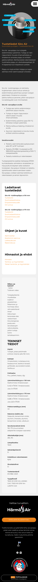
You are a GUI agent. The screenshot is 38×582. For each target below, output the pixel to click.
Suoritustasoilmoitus (12, 200)
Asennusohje (9, 236)
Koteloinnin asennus (12, 238)
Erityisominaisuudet (12, 202)
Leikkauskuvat (10, 240)
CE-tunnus (9, 205)
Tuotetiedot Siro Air (26, 46)
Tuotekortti (9, 198)
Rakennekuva (10, 243)
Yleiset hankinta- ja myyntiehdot (17, 264)
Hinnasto (8, 259)
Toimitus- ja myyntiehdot (14, 262)
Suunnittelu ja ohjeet (10, 46)
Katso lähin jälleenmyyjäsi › (19, 520)
